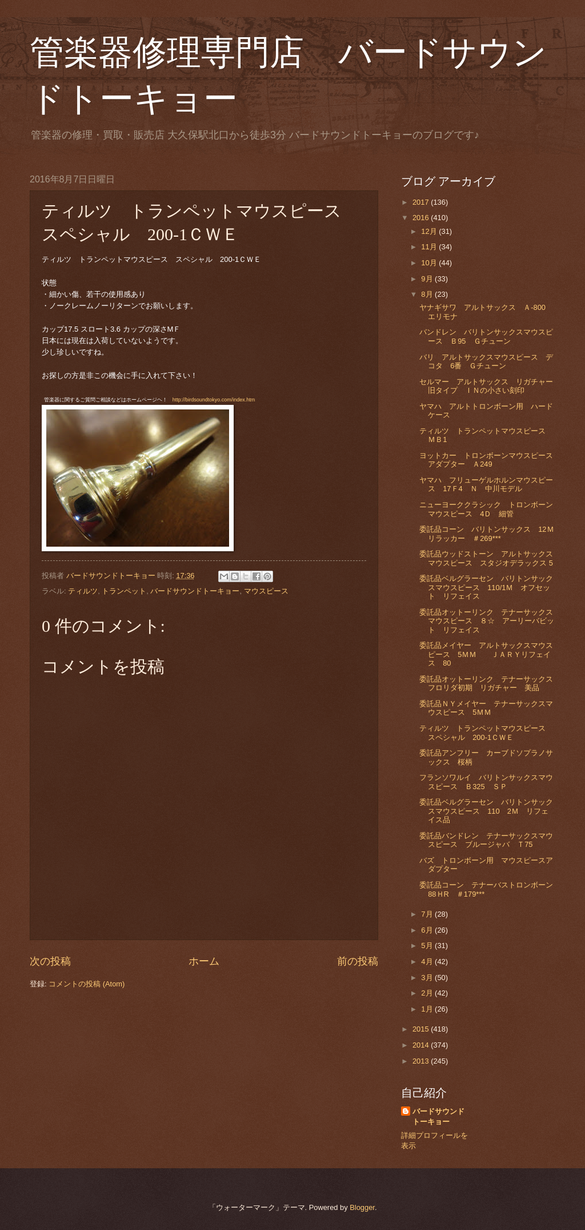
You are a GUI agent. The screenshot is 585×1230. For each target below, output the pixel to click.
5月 (428, 945)
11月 (430, 246)
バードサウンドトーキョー (194, 591)
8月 (428, 294)
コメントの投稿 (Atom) (87, 984)
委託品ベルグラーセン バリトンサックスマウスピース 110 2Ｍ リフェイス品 (486, 811)
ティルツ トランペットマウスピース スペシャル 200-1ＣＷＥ (486, 732)
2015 (421, 1029)
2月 (428, 993)
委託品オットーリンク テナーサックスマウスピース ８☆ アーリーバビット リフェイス (486, 621)
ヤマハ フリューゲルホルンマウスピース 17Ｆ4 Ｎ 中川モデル (486, 484)
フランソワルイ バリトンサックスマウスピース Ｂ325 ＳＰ (486, 781)
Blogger (362, 1207)
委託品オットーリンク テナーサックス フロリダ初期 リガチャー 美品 (489, 683)
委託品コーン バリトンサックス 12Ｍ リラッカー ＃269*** (490, 533)
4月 (428, 961)
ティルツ (83, 591)
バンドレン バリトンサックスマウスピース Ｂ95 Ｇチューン (486, 336)
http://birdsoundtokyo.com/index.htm (214, 400)
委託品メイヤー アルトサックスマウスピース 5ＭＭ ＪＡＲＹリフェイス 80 (486, 654)
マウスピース (266, 591)
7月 (428, 914)
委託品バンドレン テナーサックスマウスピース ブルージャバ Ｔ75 (486, 840)
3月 (428, 977)
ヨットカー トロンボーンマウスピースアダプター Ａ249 (486, 459)
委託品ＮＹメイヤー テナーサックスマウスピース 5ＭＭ (486, 707)
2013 (421, 1061)
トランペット (124, 591)
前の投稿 (357, 961)
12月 (430, 231)
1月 (428, 1009)
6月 (428, 930)
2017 (421, 202)
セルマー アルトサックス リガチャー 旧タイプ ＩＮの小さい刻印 (489, 386)
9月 (428, 278)
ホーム (204, 961)
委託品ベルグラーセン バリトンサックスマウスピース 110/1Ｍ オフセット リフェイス (486, 587)
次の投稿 (50, 961)
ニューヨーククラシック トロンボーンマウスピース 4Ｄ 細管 (486, 509)
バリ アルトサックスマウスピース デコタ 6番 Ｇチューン (486, 361)
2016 (421, 217)
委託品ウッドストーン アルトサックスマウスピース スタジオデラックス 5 (486, 558)
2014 (421, 1045)
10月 (430, 262)
